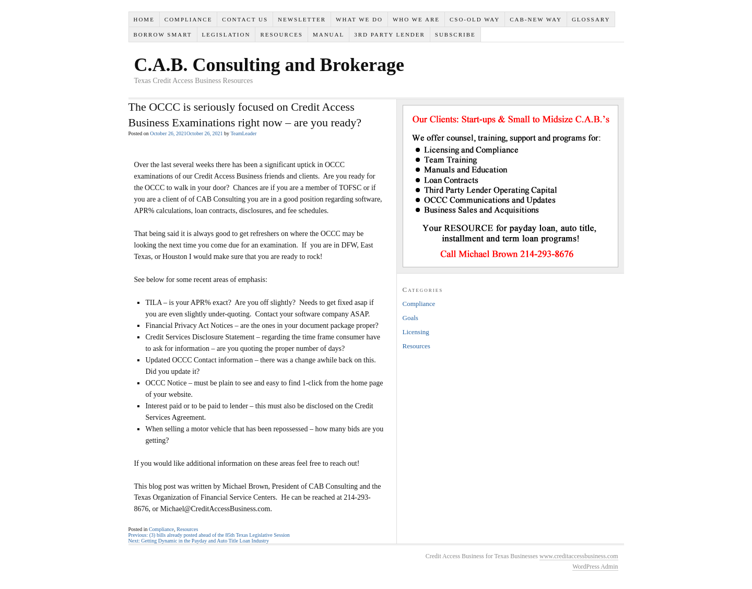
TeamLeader (243, 133)
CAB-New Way (536, 19)
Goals (410, 318)
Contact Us (245, 19)
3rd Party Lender (389, 34)
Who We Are (416, 19)
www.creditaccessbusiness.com (578, 556)
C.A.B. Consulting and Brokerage (269, 64)
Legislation (226, 34)
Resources (281, 34)
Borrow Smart (162, 34)
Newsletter (302, 19)
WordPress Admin (595, 566)
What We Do (359, 19)
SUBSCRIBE (455, 34)
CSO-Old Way (475, 19)
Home (143, 19)
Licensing (416, 332)
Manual (328, 34)
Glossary (591, 19)
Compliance (188, 19)
